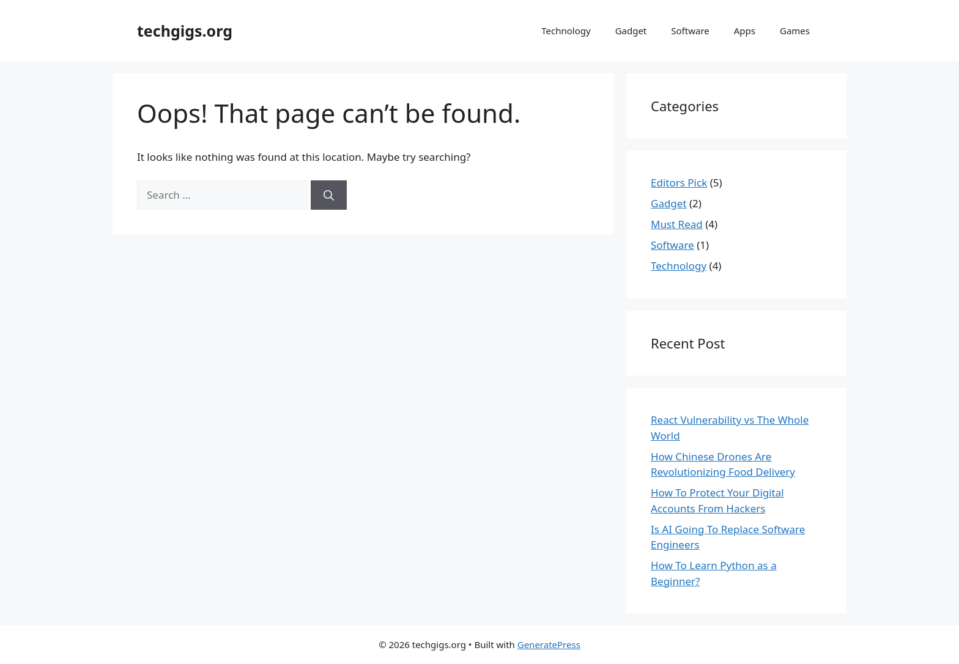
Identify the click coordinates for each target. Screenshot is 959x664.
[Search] (329, 195)
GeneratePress (548, 644)
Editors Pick (679, 182)
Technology (565, 30)
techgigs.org (184, 30)
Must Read (677, 224)
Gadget (631, 30)
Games (795, 30)
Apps (744, 30)
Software (690, 30)
